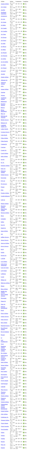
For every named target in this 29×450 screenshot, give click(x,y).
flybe (2, 190)
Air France (3, 40)
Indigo (2, 222)
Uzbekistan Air (4, 417)
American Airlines (3, 83)
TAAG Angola (4, 380)
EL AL (2, 162)
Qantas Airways (5, 316)
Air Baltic (3, 25)
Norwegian (3, 298)
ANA (2, 86)
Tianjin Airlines (5, 396)
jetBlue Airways (5, 237)
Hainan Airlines (5, 203)
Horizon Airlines (5, 212)
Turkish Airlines (5, 402)
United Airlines (4, 411)
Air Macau (3, 46)
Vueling (3, 438)
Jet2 (2, 234)
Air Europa (3, 37)
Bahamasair (4, 101)
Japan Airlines (4, 231)
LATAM (3, 258)
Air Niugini (4, 52)
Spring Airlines (4, 365)
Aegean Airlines (5, 4)
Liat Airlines (4, 261)
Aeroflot (3, 10)
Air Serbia (3, 58)
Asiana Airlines (5, 89)
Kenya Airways (5, 246)
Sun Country (4, 371)
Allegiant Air (4, 80)
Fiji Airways (4, 184)
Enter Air (3, 168)
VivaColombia (4, 429)
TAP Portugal (4, 383)
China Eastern (4, 141)
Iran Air (3, 225)
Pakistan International (4, 307)
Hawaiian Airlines (3, 206)
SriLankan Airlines (3, 368)
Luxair (2, 276)
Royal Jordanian (5, 331)
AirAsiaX (3, 71)
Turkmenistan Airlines (4, 405)
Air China (3, 34)
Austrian (3, 92)
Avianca (3, 95)
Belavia (3, 107)
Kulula (2, 252)
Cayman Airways (5, 132)
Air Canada (3, 28)
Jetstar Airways (4, 240)
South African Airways (4, 356)
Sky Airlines (4, 353)
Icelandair (3, 219)
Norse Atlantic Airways (4, 295)
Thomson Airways (3, 392)
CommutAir (4, 144)
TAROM (3, 386)
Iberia (2, 215)
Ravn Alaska (4, 322)
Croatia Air (3, 150)
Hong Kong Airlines (4, 209)
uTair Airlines (4, 414)
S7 (1, 338)
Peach (2, 310)
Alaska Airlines (5, 77)
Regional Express (5, 325)
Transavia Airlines (3, 399)
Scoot (2, 344)
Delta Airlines (4, 156)
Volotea (3, 435)
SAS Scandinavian (4, 341)
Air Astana (3, 22)
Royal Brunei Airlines (4, 328)
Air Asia (3, 19)
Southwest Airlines (3, 359)
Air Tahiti (3, 65)
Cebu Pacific (4, 135)
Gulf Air (3, 200)
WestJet (3, 441)
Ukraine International (4, 408)
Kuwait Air (3, 255)
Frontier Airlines (5, 193)
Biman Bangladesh (4, 110)
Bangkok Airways (3, 104)
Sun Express (4, 374)
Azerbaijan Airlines (3, 98)
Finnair (2, 187)
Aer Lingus (3, 7)
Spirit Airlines (4, 362)
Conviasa (3, 147)
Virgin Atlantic (4, 423)
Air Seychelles (4, 61)
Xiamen (3, 447)
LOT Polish (4, 270)
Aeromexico (4, 16)
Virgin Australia (5, 426)
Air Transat (3, 68)
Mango (2, 286)
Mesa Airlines (4, 289)
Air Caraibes (4, 31)
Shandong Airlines (3, 347)
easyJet (2, 159)
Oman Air (3, 301)
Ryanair (3, 334)
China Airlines (4, 138)
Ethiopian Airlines (3, 171)
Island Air (3, 228)
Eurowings (3, 177)
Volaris (2, 432)
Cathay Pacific (4, 129)
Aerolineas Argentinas (3, 13)
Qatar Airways (4, 319)
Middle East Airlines (4, 292)
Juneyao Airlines (5, 243)
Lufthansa (3, 273)
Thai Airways (4, 389)
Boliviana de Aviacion (4, 116)
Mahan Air (3, 280)
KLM (2, 249)
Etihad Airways (5, 174)
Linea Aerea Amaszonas (4, 264)
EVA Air (3, 181)
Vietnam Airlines (5, 420)
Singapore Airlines (3, 350)
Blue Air (3, 113)
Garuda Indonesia (5, 196)
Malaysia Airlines (5, 283)
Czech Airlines (4, 153)
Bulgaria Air (4, 123)
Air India (3, 43)
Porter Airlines (4, 313)
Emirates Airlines (5, 165)
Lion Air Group (5, 267)
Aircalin (3, 74)
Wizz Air (3, 444)
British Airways (5, 119)
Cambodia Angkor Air (3, 126)
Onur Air (3, 304)
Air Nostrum (4, 55)
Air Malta (3, 49)
